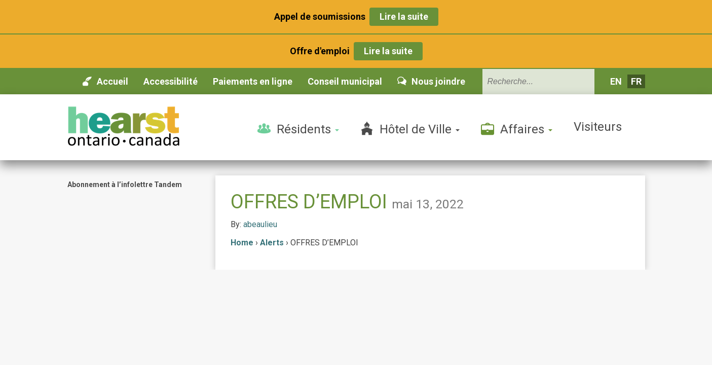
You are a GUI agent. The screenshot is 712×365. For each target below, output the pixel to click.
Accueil (105, 81)
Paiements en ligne (252, 81)
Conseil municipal (345, 81)
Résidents (298, 128)
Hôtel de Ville (410, 128)
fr (636, 81)
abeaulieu (260, 224)
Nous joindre (431, 81)
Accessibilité (170, 81)
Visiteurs (598, 127)
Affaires (516, 128)
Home (242, 242)
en (616, 81)
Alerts (272, 242)
